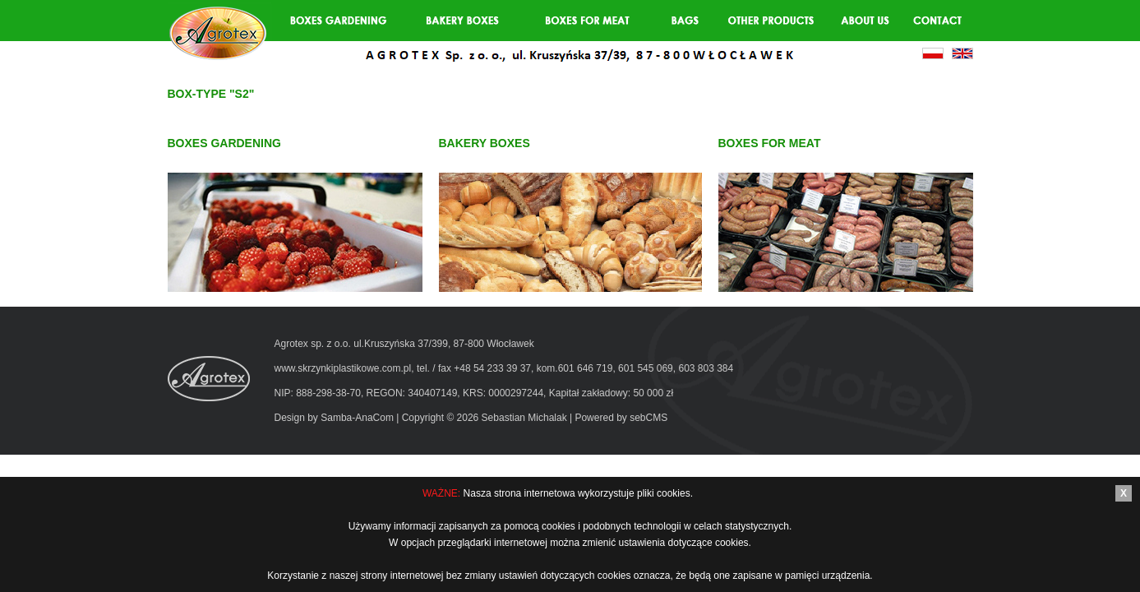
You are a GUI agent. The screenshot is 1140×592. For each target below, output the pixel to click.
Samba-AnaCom (357, 417)
